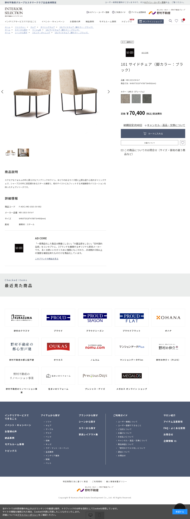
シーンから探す (87, 421)
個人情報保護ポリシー (116, 481)
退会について (124, 451)
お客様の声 (75, 21)
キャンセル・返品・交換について (166, 125)
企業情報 (168, 440)
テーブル (49, 429)
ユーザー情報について (128, 421)
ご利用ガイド (120, 415)
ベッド (49, 436)
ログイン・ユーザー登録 (155, 2)
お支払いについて (126, 436)
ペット (49, 463)
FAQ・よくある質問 (174, 428)
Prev (2, 91)
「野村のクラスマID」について (131, 448)
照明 (48, 459)
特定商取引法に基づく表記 (75, 481)
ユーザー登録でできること (129, 425)
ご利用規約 (97, 481)
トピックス (126, 21)
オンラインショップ (152, 21)
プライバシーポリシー (27, 514)
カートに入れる (155, 133)
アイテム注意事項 (173, 421)
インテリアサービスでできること (20, 21)
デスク (49, 433)
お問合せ (122, 455)
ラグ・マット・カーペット (57, 448)
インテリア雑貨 (52, 455)
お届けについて (149, 143)
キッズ (49, 444)
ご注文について (125, 429)
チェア (49, 425)
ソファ (49, 421)
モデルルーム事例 (107, 21)
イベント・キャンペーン (53, 21)
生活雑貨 (50, 451)
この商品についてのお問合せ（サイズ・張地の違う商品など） (154, 152)
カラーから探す (87, 428)
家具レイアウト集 (88, 434)
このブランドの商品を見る (46, 258)
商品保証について (126, 444)
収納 (48, 440)
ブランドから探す (88, 415)
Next (109, 91)
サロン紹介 (170, 415)
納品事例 (90, 21)
